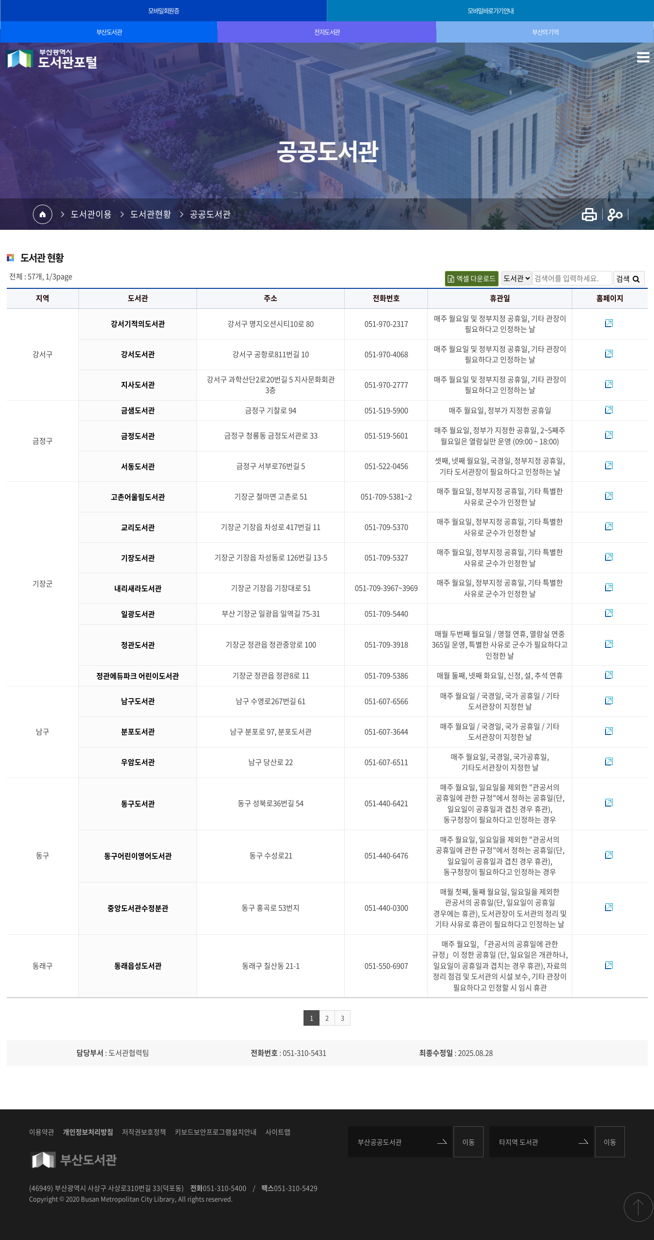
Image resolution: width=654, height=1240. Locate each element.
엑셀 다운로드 (472, 278)
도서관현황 (150, 214)
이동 (468, 1142)
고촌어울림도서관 (138, 497)
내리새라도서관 (138, 588)
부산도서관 (109, 31)
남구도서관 (138, 701)
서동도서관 (138, 466)
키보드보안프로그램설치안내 (216, 1131)
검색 (627, 278)
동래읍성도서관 (138, 965)
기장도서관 (138, 558)
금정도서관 (138, 436)
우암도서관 (138, 762)
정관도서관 (138, 645)
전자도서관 (327, 31)
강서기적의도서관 (138, 323)
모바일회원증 (163, 10)
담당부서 (90, 1052)
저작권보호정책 (144, 1131)
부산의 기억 (545, 31)
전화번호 (264, 1052)
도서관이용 (91, 214)
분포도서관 (138, 731)
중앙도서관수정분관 (137, 908)
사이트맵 (277, 1131)
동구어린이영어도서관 (138, 856)
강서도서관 (138, 354)
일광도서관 (138, 614)
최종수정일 (436, 1052)
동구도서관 (138, 803)
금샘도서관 (138, 410)
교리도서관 (138, 527)
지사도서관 (138, 384)
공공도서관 (210, 214)
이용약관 (41, 1131)
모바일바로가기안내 (491, 10)
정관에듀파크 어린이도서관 (137, 676)
